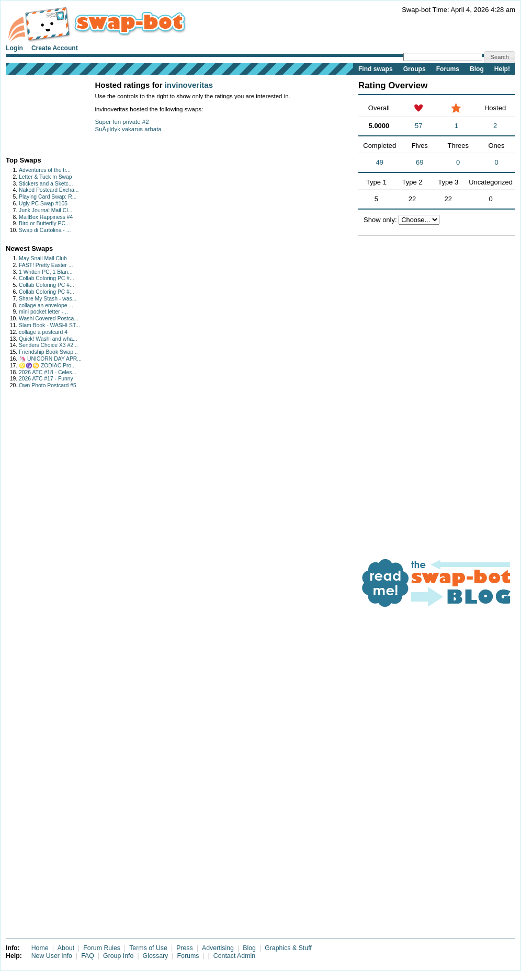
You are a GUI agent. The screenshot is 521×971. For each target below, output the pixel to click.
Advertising (218, 948)
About (66, 948)
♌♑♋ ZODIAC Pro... (47, 365)
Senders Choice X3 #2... (48, 345)
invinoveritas (189, 84)
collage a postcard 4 (43, 332)
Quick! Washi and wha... (48, 339)
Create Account (54, 48)
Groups (414, 69)
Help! (502, 69)
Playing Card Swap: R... (47, 197)
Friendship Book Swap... (48, 352)
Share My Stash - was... (47, 299)
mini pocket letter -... (43, 312)
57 (418, 126)
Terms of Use (148, 948)
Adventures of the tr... (45, 170)
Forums (447, 69)
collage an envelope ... (46, 305)
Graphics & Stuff (288, 948)
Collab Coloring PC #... (46, 278)
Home (40, 948)
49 (379, 162)
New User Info (51, 956)
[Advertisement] (38, 113)
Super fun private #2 (122, 122)
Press (184, 948)
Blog (477, 69)
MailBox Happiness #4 (46, 217)
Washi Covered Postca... (48, 318)
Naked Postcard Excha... (48, 190)
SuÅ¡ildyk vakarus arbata (128, 129)
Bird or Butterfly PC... (44, 223)
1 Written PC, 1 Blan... (46, 272)
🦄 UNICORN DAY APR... (50, 359)
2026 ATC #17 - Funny (46, 379)
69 (419, 162)
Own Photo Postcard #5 (47, 385)
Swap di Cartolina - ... (45, 230)
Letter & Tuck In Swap (45, 177)
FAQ (87, 956)
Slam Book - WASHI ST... (49, 325)
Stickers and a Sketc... (46, 184)
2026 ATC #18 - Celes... (47, 372)
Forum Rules (101, 948)
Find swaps (375, 69)
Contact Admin (234, 956)
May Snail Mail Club (43, 258)
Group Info (118, 956)
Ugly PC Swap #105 (43, 203)
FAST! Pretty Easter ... (46, 265)
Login (14, 48)
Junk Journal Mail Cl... (45, 210)
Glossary (155, 956)
